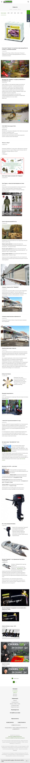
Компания (15, 688)
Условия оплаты (15, 702)
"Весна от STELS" (6, 142)
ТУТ (8, 191)
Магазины (15, 695)
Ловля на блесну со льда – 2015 (9, 626)
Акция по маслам (6, 663)
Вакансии (15, 694)
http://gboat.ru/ (20, 568)
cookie (12, 760)
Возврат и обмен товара (15, 703)
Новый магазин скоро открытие (9, 348)
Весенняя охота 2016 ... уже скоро (9, 466)
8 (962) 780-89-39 (21, 722)
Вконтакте (13, 715)
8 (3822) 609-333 (10, 722)
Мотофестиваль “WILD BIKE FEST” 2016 (10, 442)
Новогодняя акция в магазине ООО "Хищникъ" (12, 175)
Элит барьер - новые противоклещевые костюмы (13, 183)
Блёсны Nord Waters (6, 373)
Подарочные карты (15, 706)
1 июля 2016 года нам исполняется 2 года (11, 420)
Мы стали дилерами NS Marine (8, 523)
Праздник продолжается (7, 393)
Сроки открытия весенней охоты (9, 221)
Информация (15, 698)
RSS (27, 6)
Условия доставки (15, 705)
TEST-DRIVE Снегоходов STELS (9, 126)
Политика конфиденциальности (15, 736)
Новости (15, 692)
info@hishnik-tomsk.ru (15, 725)
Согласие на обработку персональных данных (15, 737)
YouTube (16, 715)
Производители (15, 709)
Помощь (15, 700)
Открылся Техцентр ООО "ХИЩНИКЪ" (10, 287)
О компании (15, 690)
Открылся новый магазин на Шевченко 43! (11, 316)
